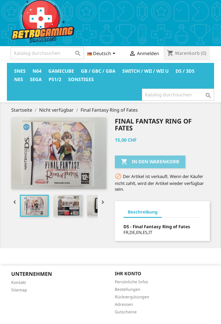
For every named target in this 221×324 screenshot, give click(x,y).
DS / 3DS (185, 71)
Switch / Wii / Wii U (145, 71)
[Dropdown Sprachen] (102, 53)
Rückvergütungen (132, 296)
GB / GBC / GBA (98, 71)
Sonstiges (81, 79)
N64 (37, 71)
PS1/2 (55, 79)
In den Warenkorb (150, 162)
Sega (36, 79)
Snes (20, 71)
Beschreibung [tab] (142, 212)
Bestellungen (127, 289)
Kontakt (18, 282)
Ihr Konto (128, 273)
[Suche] (47, 53)
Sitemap (19, 290)
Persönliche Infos (131, 281)
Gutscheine (126, 311)
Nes (18, 79)
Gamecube (61, 71)
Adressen (124, 304)
